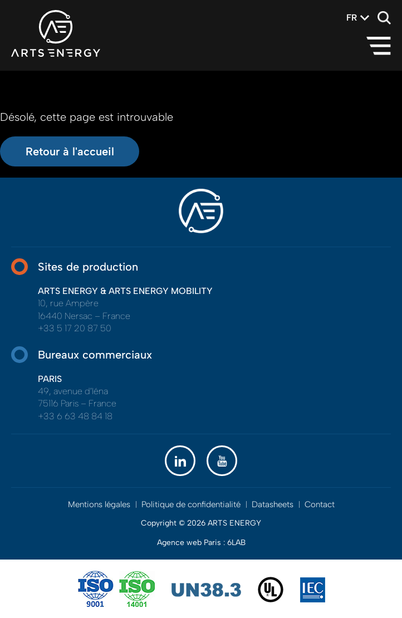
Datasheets (272, 504)
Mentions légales (99, 504)
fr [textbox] (351, 17)
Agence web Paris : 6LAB (201, 542)
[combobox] (351, 18)
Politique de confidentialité (191, 504)
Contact (320, 504)
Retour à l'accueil (70, 151)
